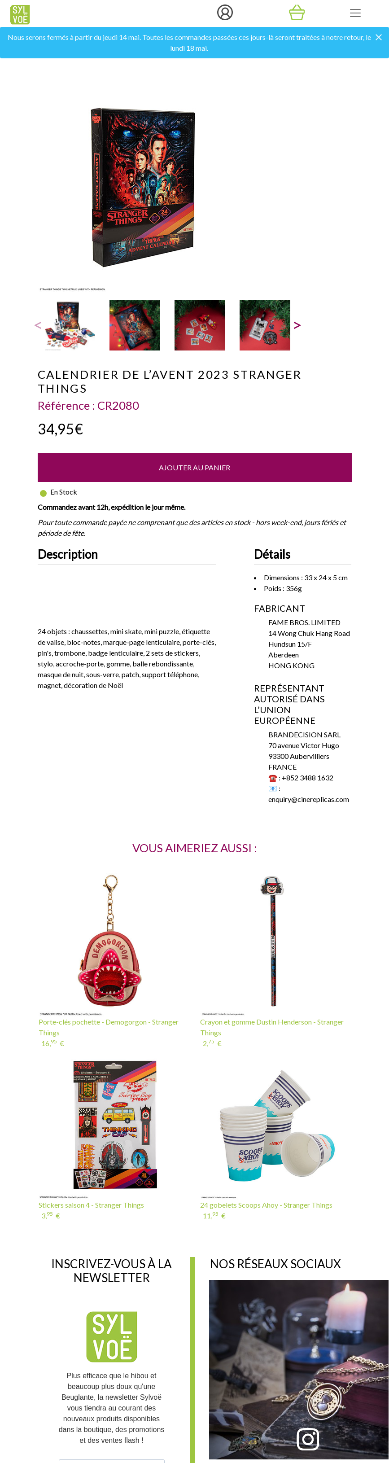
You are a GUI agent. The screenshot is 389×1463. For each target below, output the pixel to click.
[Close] (378, 38)
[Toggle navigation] (355, 13)
